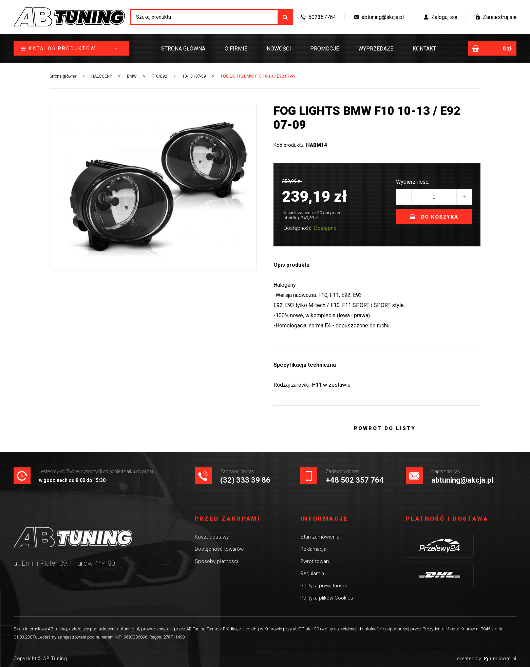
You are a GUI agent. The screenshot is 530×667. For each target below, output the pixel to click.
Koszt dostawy (212, 537)
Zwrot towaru (315, 561)
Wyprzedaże (375, 48)
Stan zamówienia (319, 537)
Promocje (324, 48)
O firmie (236, 48)
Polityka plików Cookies (326, 598)
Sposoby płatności (216, 561)
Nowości (279, 48)
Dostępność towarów (219, 549)
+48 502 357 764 (355, 480)
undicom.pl (500, 658)
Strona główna (183, 48)
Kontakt (424, 48)
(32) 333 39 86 (245, 480)
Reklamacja (313, 549)
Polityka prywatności (323, 586)
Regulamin (312, 573)
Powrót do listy (385, 428)
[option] (153, 191)
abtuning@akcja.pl (462, 480)
